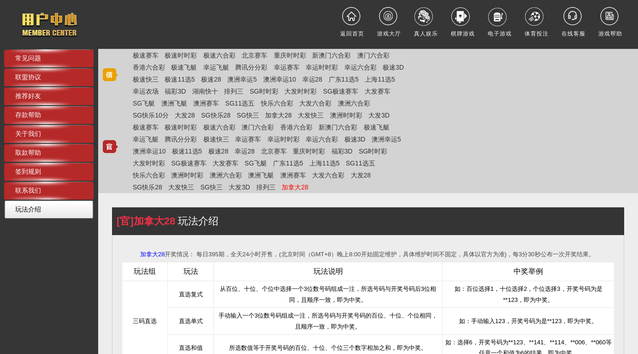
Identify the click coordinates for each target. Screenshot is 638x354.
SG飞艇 (144, 103)
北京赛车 (254, 55)
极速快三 (146, 79)
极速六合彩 (219, 55)
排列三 (233, 91)
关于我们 (28, 133)
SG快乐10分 (151, 115)
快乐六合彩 (277, 103)
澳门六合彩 (373, 55)
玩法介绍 (28, 209)
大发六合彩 (315, 103)
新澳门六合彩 (331, 55)
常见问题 (28, 58)
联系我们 (28, 190)
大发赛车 (377, 91)
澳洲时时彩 (346, 115)
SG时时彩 (264, 91)
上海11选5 (380, 79)
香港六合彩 (149, 67)
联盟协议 (28, 77)
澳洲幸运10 (279, 79)
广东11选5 (344, 79)
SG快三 (248, 115)
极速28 (211, 79)
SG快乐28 (215, 115)
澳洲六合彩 (354, 103)
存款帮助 (28, 114)
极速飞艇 (184, 67)
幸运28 (312, 79)
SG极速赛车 (340, 91)
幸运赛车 (287, 67)
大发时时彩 (300, 91)
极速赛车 (146, 55)
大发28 (185, 115)
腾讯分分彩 (251, 67)
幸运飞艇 (216, 67)
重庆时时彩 (290, 55)
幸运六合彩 (360, 67)
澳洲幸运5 (242, 79)
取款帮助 (28, 152)
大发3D (379, 115)
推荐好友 (28, 96)
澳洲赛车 (206, 103)
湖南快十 (205, 91)
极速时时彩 (181, 55)
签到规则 (28, 171)
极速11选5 (180, 79)
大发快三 (311, 115)
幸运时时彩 (322, 67)
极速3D (393, 67)
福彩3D (175, 91)
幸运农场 (146, 91)
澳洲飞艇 (174, 103)
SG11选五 (240, 103)
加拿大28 (278, 115)
